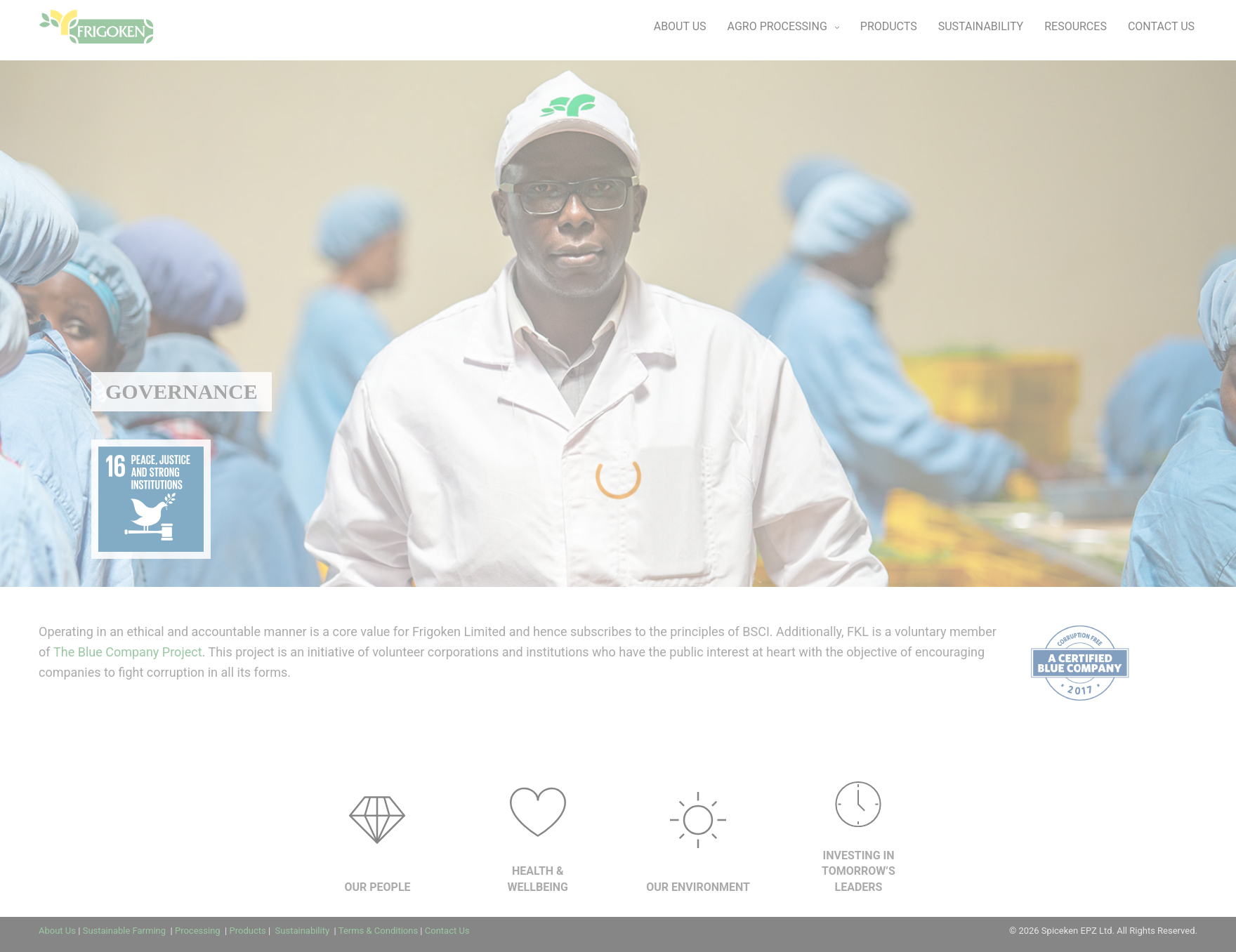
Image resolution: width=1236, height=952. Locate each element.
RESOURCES (1075, 26)
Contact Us (447, 930)
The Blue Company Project (127, 651)
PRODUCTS (888, 26)
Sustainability (301, 930)
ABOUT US (680, 26)
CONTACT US (1161, 26)
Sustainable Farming (126, 930)
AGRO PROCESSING (777, 26)
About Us (57, 930)
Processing (199, 930)
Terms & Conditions (378, 930)
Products (248, 930)
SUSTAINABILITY (980, 26)
